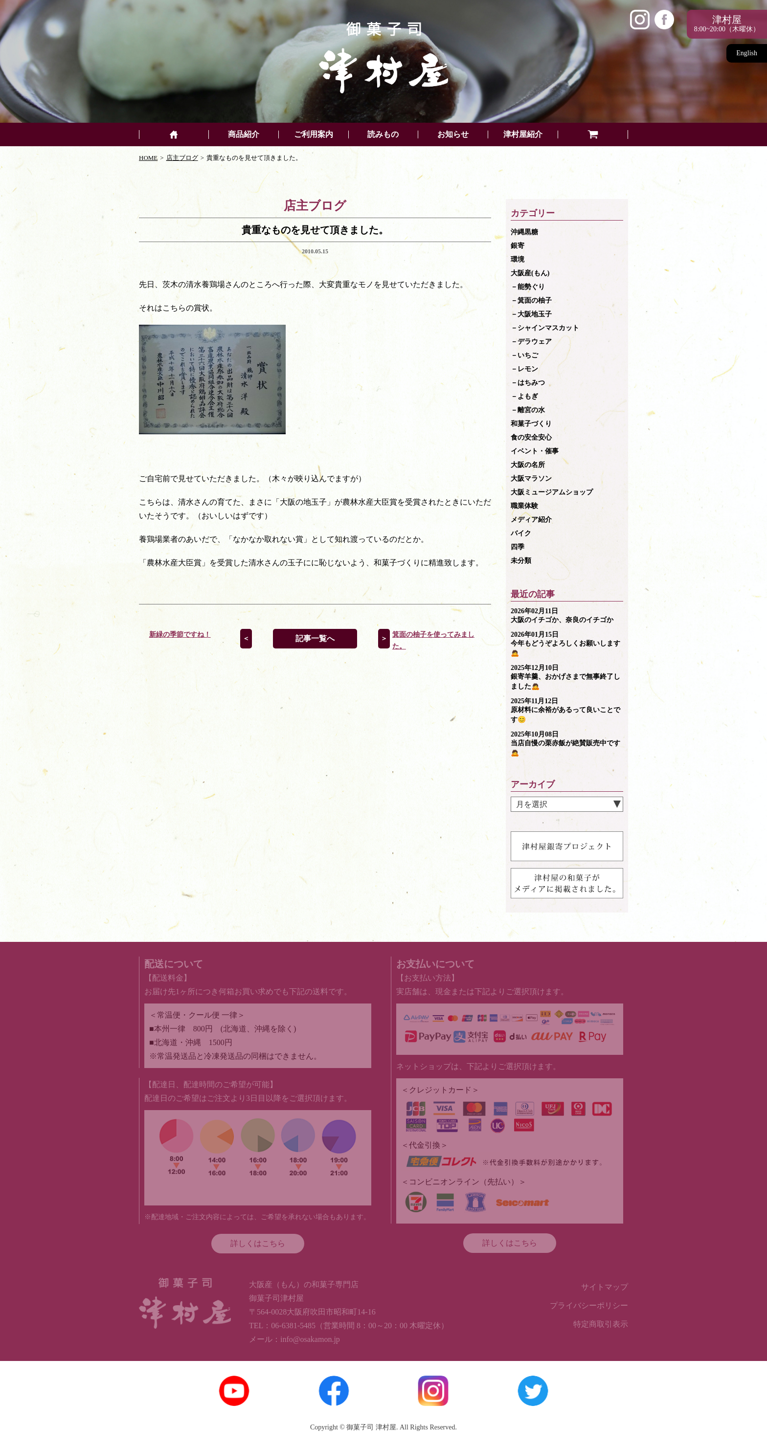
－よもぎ (524, 396)
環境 (517, 259)
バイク (521, 533)
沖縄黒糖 (524, 232)
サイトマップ (604, 1287)
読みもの (383, 134)
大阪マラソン (531, 478)
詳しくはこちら (257, 1243)
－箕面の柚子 (531, 300)
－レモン (524, 369)
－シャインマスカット (545, 328)
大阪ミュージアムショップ (552, 492)
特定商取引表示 (600, 1324)
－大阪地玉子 (531, 314)
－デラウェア (531, 341)
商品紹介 (243, 134)
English (746, 53)
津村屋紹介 (522, 134)
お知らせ (453, 134)
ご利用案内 (313, 134)
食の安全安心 (531, 437)
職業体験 (524, 506)
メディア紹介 (531, 519)
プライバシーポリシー (589, 1305)
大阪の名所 (528, 464)
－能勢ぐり (528, 286)
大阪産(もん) (530, 273)
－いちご (524, 355)
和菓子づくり (531, 423)
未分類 (521, 560)
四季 (517, 547)
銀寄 (517, 245)
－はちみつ (528, 382)
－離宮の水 (528, 410)
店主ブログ (182, 157)
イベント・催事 (535, 451)
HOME (148, 157)
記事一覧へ (315, 638)
